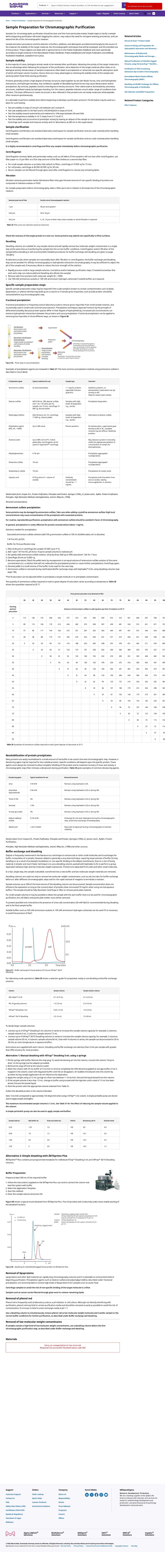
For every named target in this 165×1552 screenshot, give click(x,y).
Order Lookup (119, 13)
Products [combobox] (42, 5)
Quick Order (134, 13)
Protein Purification (19, 21)
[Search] (125, 5)
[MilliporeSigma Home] (19, 5)
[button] (102, 13)
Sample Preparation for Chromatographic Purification (44, 21)
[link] (18, 1494)
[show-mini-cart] (149, 13)
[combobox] (83, 5)
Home (8, 21)
